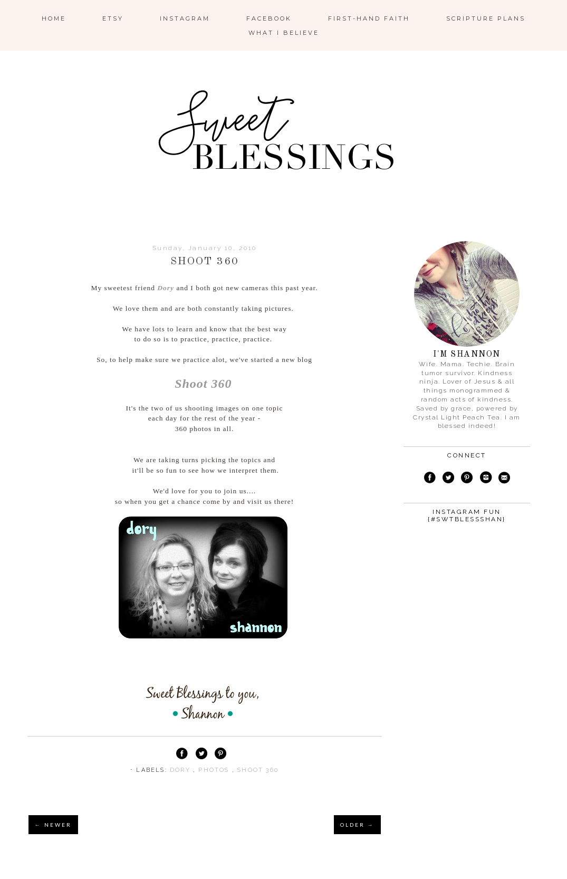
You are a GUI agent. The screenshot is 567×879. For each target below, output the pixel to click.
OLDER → (357, 824)
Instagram (185, 18)
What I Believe (283, 32)
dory (181, 770)
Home (54, 18)
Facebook (269, 18)
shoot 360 (257, 770)
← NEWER (53, 824)
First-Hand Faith (369, 18)
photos (215, 770)
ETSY (112, 18)
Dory (165, 288)
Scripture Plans (485, 18)
